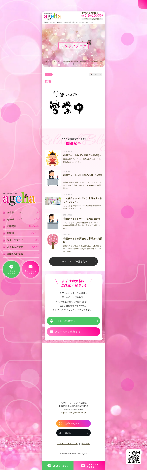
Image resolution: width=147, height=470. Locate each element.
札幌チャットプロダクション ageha (52, 16)
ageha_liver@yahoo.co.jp (73, 413)
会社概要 (86, 445)
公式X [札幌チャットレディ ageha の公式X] (68, 434)
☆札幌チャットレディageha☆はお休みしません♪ (81, 61)
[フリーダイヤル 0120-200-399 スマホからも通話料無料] (92, 16)
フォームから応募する (67, 333)
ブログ (53, 61)
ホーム (46, 61)
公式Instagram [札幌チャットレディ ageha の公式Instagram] (72, 424)
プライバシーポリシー (67, 445)
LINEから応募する (65, 322)
